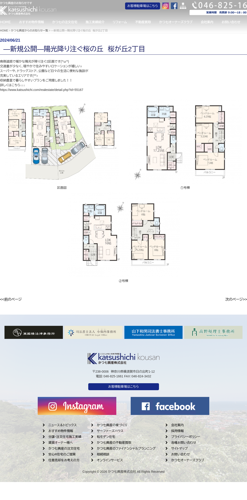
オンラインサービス (107, 460)
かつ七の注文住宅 (66, 23)
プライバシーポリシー (182, 437)
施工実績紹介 (97, 23)
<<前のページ (11, 299)
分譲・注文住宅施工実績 (62, 437)
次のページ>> (236, 299)
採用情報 (174, 431)
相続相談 (100, 454)
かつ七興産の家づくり (109, 425)
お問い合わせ (177, 454)
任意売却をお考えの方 (61, 460)
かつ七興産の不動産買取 (111, 442)
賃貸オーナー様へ (58, 442)
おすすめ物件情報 (32, 23)
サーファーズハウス (107, 431)
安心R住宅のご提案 (59, 454)
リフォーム (123, 23)
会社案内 (213, 23)
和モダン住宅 (103, 437)
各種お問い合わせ (180, 442)
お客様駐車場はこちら (150, 7)
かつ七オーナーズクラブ (181, 23)
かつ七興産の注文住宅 (61, 448)
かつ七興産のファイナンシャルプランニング (123, 448)
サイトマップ (176, 448)
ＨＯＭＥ (5, 23)
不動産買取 (147, 23)
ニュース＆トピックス (60, 425)
